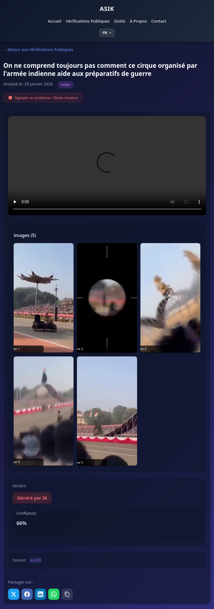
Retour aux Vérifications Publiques (40, 49)
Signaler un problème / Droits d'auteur (43, 97)
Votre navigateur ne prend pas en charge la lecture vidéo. (107, 165)
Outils (119, 21)
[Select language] (107, 33)
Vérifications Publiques (88, 21)
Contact (158, 21)
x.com (35, 560)
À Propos (138, 21)
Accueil (55, 21)
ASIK (107, 9)
